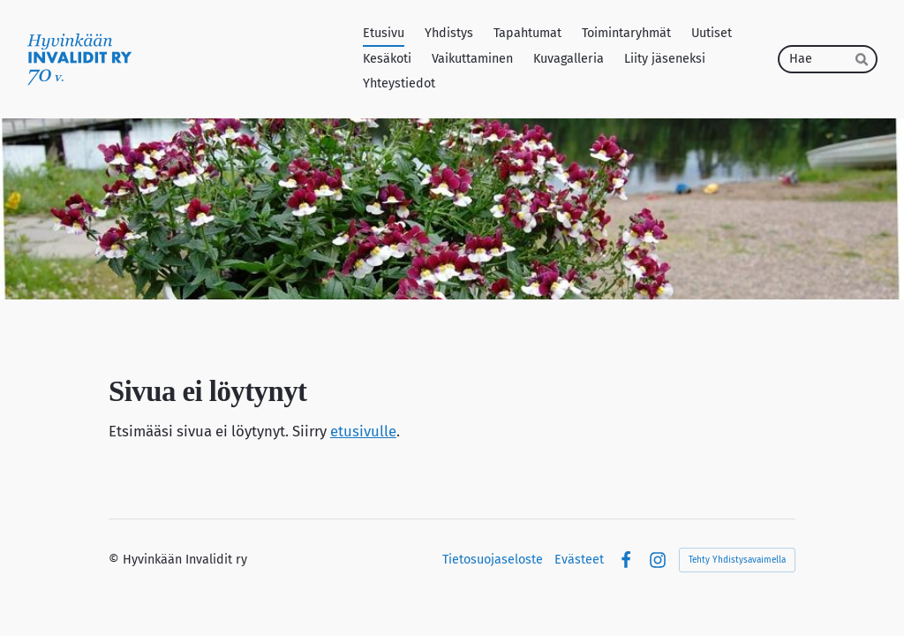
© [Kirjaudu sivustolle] (116, 559)
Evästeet (579, 560)
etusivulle (363, 431)
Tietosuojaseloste (492, 560)
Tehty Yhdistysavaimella (737, 560)
